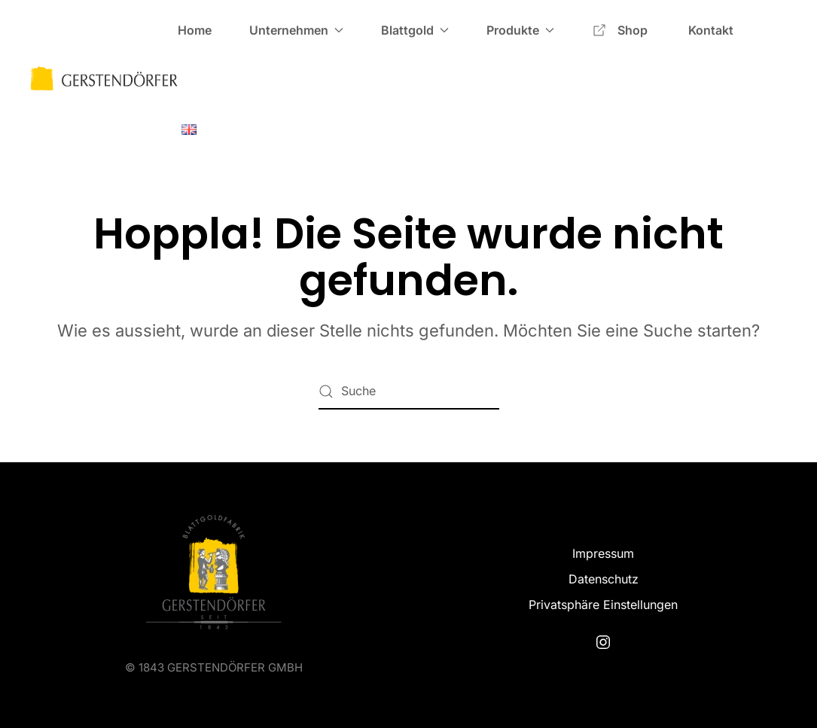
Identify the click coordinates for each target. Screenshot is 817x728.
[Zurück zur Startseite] (104, 79)
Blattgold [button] (415, 30)
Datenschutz (604, 578)
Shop (621, 30)
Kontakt (710, 30)
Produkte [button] (520, 30)
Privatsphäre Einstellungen (603, 604)
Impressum (603, 553)
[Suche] (409, 391)
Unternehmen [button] (296, 30)
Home (195, 30)
